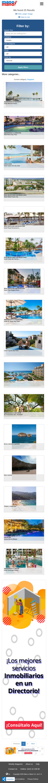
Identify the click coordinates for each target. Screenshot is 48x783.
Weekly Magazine (15, 764)
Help (38, 764)
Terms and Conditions (17, 779)
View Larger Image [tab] (24, 14)
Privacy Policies (33, 779)
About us (29, 764)
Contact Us (12, 769)
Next (33, 744)
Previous (16, 744)
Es (8, 774)
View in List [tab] (24, 17)
